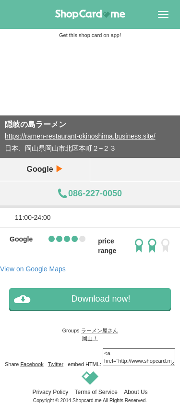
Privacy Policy (50, 392)
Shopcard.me (87, 400)
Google (44, 169)
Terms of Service (95, 392)
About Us (135, 392)
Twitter (55, 364)
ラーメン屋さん (99, 330)
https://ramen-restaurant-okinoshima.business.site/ (80, 136)
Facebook (31, 364)
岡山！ (90, 338)
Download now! (100, 299)
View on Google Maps (33, 269)
